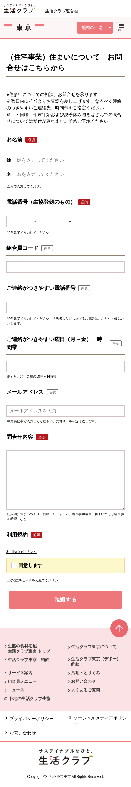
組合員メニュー (22, 681)
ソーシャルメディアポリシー (100, 720)
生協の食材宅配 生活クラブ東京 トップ (29, 648)
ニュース (16, 690)
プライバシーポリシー (31, 718)
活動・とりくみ (85, 672)
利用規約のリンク (21, 552)
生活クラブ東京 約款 (28, 659)
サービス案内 (20, 672)
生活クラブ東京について (94, 646)
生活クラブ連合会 (61, 11)
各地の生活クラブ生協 (29, 698)
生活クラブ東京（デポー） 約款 (98, 661)
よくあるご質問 (85, 690)
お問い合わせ (83, 681)
